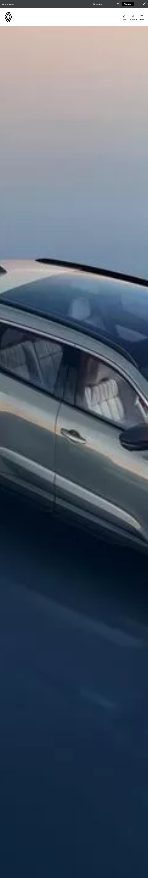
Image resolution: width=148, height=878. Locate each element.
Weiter (127, 4)
